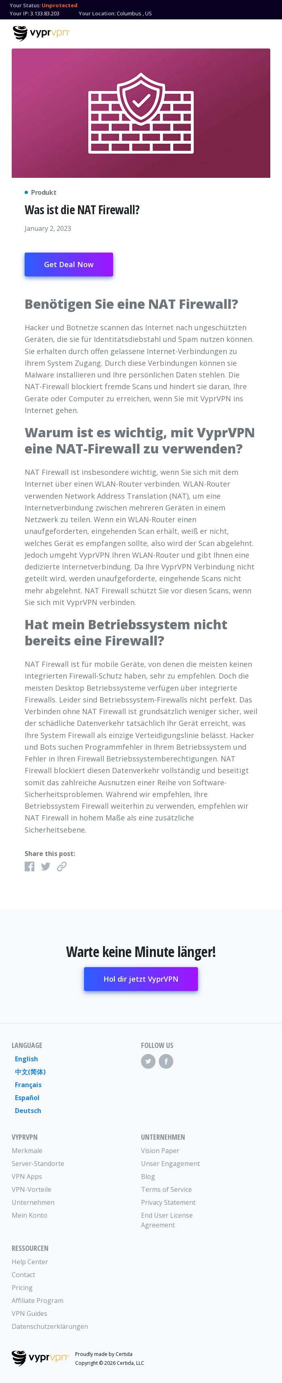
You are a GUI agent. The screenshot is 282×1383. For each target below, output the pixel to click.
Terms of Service (166, 1189)
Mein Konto (29, 1215)
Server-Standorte (38, 1163)
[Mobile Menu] (262, 33)
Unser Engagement (170, 1163)
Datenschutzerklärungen (44, 1326)
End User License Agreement (167, 1220)
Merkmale (27, 1150)
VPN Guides (29, 1313)
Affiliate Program (37, 1300)
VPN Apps (27, 1176)
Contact (23, 1274)
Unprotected (60, 5)
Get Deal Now (69, 264)
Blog (148, 1176)
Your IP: (19, 13)
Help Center (30, 1261)
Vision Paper (160, 1150)
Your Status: (25, 5)
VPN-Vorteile (31, 1189)
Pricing (22, 1287)
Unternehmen (33, 1202)
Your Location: (97, 13)
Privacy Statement (168, 1202)
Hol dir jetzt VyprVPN (141, 979)
